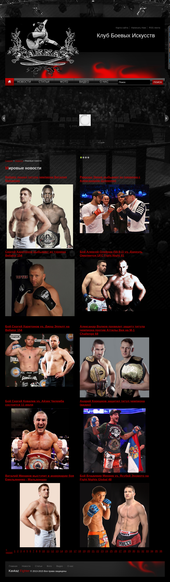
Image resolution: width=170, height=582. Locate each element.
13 (57, 551)
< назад (9, 551)
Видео (84, 81)
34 (151, 551)
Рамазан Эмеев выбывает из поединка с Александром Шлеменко (110, 178)
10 (43, 551)
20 (88, 551)
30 (133, 551)
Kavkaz (19, 571)
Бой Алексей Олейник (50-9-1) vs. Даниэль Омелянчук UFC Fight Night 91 (111, 253)
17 (75, 551)
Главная (9, 161)
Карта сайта (122, 27)
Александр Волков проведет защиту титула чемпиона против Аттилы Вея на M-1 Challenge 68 (112, 330)
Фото (64, 81)
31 (138, 551)
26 (115, 551)
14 (61, 551)
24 (106, 551)
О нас (70, 566)
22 (97, 551)
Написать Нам (138, 27)
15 (66, 551)
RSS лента (154, 27)
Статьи (44, 81)
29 (129, 551)
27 (120, 551)
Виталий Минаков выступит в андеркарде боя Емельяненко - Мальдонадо (39, 477)
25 (111, 551)
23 (102, 551)
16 (70, 551)
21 (93, 551)
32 (142, 551)
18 (79, 551)
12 (52, 551)
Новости (24, 81)
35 (156, 551)
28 (124, 551)
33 (147, 551)
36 (160, 551)
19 (84, 551)
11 (48, 551)
